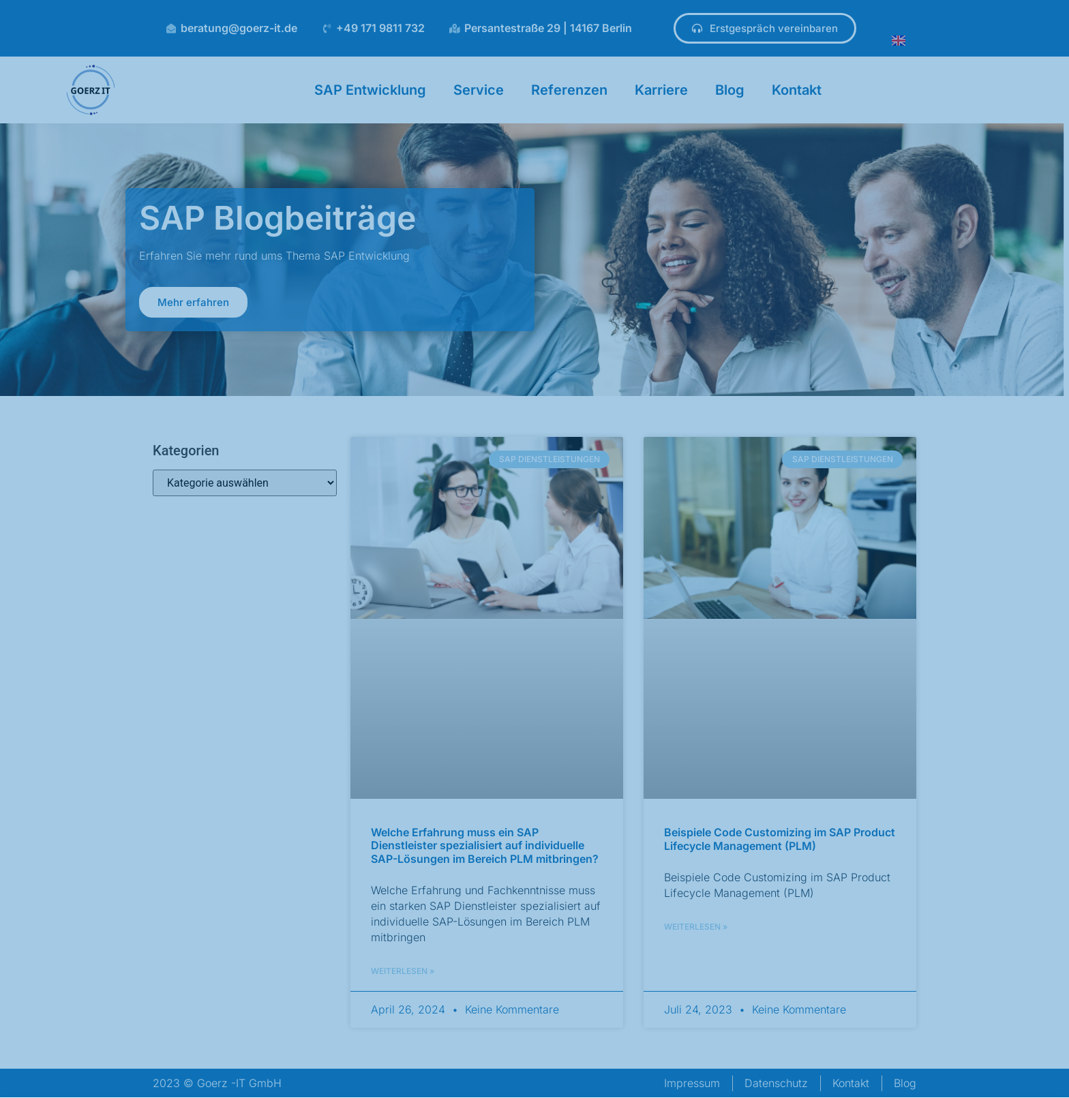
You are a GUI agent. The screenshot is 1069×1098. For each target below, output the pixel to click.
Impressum (459, 1078)
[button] (781, 955)
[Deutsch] (528, 1079)
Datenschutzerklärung (440, 1053)
